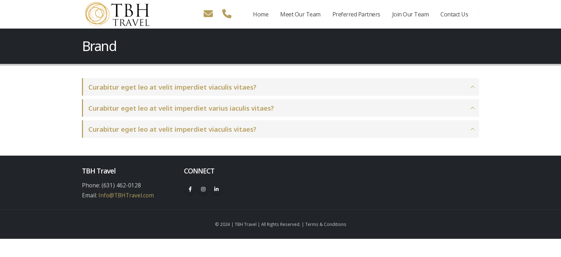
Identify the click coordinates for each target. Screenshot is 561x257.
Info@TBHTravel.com (126, 195)
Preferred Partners (356, 14)
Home (260, 14)
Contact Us (454, 14)
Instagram (203, 189)
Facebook (190, 189)
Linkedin (216, 189)
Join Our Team (410, 14)
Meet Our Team (300, 14)
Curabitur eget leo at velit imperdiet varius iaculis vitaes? (181, 108)
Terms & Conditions (325, 224)
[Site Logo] (117, 14)
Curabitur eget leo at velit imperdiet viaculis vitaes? (172, 86)
